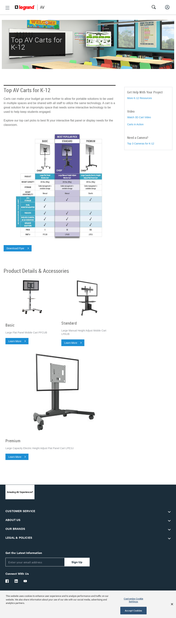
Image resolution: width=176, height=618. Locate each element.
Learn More (14, 341)
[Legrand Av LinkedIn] (16, 581)
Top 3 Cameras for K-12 (140, 143)
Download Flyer (15, 248)
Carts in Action (135, 124)
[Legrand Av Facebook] (7, 581)
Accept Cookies (133, 610)
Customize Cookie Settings (133, 600)
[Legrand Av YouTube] (25, 581)
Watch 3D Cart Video (139, 117)
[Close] (172, 604)
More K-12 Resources (139, 98)
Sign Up (76, 562)
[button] (7, 7)
